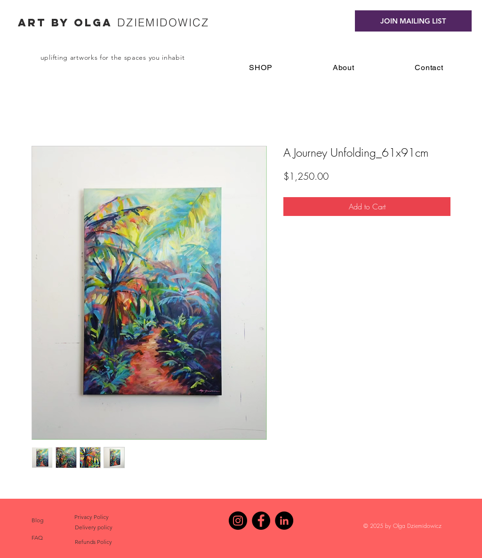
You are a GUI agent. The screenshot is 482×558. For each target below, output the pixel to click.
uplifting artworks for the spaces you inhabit (112, 57)
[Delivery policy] (93, 527)
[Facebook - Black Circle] (261, 520)
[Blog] (37, 520)
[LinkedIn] (284, 520)
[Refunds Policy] (93, 542)
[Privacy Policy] (91, 517)
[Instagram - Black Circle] (238, 520)
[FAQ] (37, 537)
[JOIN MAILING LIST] (413, 21)
